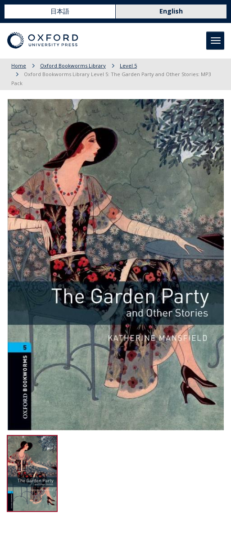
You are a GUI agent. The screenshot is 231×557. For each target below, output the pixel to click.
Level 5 (128, 65)
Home (18, 65)
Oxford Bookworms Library (73, 65)
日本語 (59, 11)
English (171, 11)
